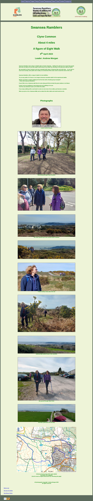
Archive (62, 1)
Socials (42, 1)
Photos (37, 1)
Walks (32, 1)
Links (57, 1)
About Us (28, 1)
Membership (48, 1)
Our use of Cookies (8, 490)
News (54, 1)
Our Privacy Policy (8, 493)
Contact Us (68, 1)
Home (22, 1)
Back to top (6, 488)
